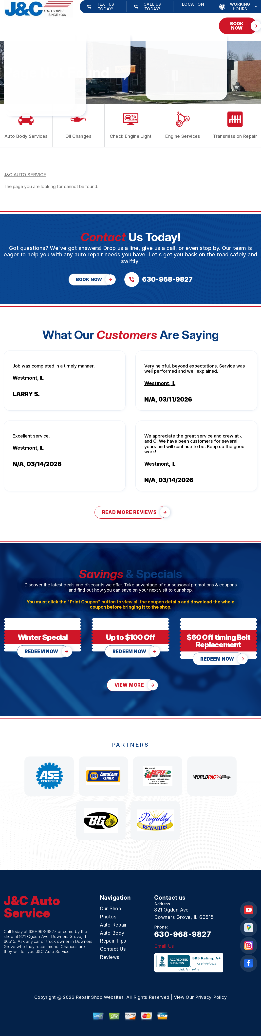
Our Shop (15, 23)
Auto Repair (82, 23)
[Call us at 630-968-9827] (158, 279)
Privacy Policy (211, 997)
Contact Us (19, 28)
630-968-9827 (43, 931)
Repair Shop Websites (100, 997)
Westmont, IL (28, 378)
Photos (47, 23)
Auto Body (121, 23)
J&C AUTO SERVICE (25, 174)
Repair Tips (159, 23)
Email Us (164, 946)
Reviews (55, 28)
